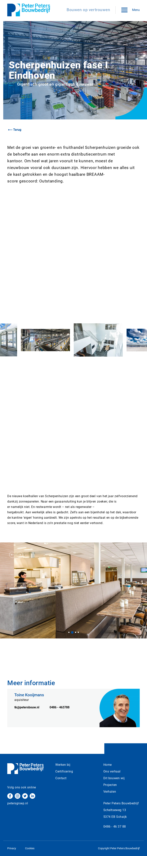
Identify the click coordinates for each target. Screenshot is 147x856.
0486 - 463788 (59, 713)
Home (107, 765)
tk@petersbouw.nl (26, 713)
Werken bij (62, 765)
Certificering (64, 771)
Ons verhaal (112, 771)
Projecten (110, 785)
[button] (12, 555)
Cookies (29, 848)
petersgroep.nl (17, 803)
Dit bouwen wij (114, 778)
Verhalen (109, 791)
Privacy (11, 848)
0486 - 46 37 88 (114, 826)
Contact (61, 778)
